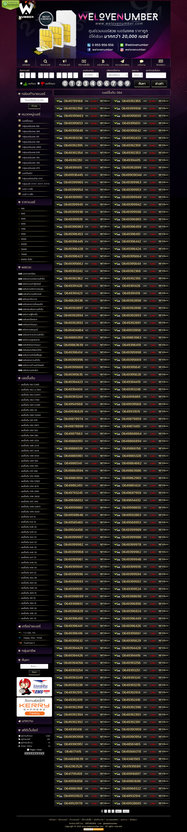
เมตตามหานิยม (26, 273)
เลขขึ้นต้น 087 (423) (28, 450)
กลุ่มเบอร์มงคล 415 (28, 136)
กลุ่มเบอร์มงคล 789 (29, 162)
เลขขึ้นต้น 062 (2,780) (29, 389)
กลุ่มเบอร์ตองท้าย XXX (30, 178)
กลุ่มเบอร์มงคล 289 (29, 131)
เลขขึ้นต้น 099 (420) (28, 511)
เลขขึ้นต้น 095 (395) (28, 491)
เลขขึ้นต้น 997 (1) (27, 618)
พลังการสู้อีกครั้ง (28, 314)
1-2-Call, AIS (26, 632)
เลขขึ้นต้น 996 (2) (27, 613)
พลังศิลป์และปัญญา (29, 345)
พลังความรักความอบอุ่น (30, 289)
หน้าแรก (52, 819)
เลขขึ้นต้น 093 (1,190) (29, 481)
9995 (22, 234)
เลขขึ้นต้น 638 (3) (27, 527)
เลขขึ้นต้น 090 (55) (28, 466)
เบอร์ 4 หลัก (25, 194)
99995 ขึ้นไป (25, 259)
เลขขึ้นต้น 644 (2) (27, 542)
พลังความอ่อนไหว (28, 370)
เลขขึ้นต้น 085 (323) (28, 440)
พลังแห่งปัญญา (27, 324)
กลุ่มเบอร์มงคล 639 (29, 152)
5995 (22, 223)
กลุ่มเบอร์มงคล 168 (28, 126)
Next (118, 811)
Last (126, 811)
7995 (22, 229)
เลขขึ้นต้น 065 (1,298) (29, 405)
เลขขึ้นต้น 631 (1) (26, 516)
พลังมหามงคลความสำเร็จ (31, 278)
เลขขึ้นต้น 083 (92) (28, 430)
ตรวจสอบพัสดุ (112, 819)
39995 (22, 244)
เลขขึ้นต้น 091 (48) (28, 471)
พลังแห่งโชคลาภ (27, 319)
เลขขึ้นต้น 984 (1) (27, 603)
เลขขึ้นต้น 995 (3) (27, 608)
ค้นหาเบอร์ (62, 819)
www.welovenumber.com (93, 826)
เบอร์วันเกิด (25, 173)
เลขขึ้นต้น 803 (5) (27, 582)
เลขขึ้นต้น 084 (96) (28, 435)
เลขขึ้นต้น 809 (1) (27, 593)
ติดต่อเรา (133, 819)
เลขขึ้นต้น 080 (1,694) (29, 415)
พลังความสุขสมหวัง (29, 339)
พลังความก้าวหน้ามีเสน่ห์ (31, 365)
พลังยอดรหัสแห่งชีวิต (30, 350)
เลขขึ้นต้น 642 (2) (27, 537)
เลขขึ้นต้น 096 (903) (28, 496)
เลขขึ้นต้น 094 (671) (28, 486)
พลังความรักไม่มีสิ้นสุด (30, 355)
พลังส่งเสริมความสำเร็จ (30, 309)
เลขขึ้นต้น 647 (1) (27, 557)
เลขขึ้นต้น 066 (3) (27, 410)
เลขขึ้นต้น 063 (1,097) (29, 394)
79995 (22, 254)
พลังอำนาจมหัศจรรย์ (29, 294)
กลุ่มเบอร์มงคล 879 (29, 168)
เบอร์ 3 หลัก (25, 189)
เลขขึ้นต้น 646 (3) (27, 552)
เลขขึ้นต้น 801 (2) (27, 572)
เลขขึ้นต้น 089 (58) (28, 461)
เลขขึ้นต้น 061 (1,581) (28, 384)
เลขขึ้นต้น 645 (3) (27, 547)
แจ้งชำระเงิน (99, 819)
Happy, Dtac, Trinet (30, 637)
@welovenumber (110, 823)
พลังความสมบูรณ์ (28, 329)
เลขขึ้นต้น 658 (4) (27, 567)
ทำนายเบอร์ (74, 819)
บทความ (123, 819)
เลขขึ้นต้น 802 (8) (27, 577)
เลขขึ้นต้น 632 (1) (27, 522)
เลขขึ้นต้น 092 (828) (28, 476)
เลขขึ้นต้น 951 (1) (26, 598)
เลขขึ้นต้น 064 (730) (28, 400)
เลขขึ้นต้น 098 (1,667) (29, 506)
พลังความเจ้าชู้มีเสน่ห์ (29, 284)
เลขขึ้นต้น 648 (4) (27, 562)
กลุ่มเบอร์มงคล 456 (29, 142)
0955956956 (90, 823)
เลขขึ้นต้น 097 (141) (28, 501)
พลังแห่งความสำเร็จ (29, 360)
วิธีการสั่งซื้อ (86, 819)
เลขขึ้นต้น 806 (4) (27, 588)
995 (21, 208)
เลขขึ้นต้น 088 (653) (28, 455)
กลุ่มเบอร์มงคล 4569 (29, 147)
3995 (22, 218)
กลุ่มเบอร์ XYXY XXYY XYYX (33, 183)
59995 (22, 249)
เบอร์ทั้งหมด (25, 121)
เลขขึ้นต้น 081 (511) (27, 420)
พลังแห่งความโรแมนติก (30, 304)
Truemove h (26, 643)
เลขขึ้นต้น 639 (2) (27, 532)
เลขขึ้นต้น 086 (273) (28, 445)
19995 (22, 239)
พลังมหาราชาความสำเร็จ (31, 334)
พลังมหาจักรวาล (27, 299)
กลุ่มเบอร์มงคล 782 (29, 157)
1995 (21, 213)
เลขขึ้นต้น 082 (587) (28, 425)
